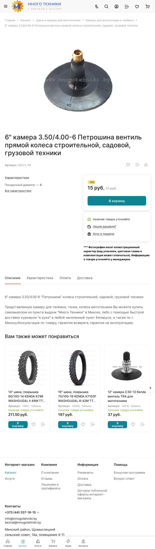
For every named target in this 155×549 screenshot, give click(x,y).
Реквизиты (85, 472)
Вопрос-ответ (124, 479)
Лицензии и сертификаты (50, 486)
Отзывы (46, 479)
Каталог (11, 472)
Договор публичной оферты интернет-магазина (92, 494)
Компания (49, 465)
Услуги (10, 479)
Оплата (65, 278)
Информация (88, 465)
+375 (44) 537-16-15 (20, 512)
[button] (150, 388)
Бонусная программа (129, 472)
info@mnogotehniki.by (21, 519)
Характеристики (40, 278)
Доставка (84, 278)
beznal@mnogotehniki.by (23, 522)
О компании (50, 472)
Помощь (121, 465)
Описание (12, 278)
